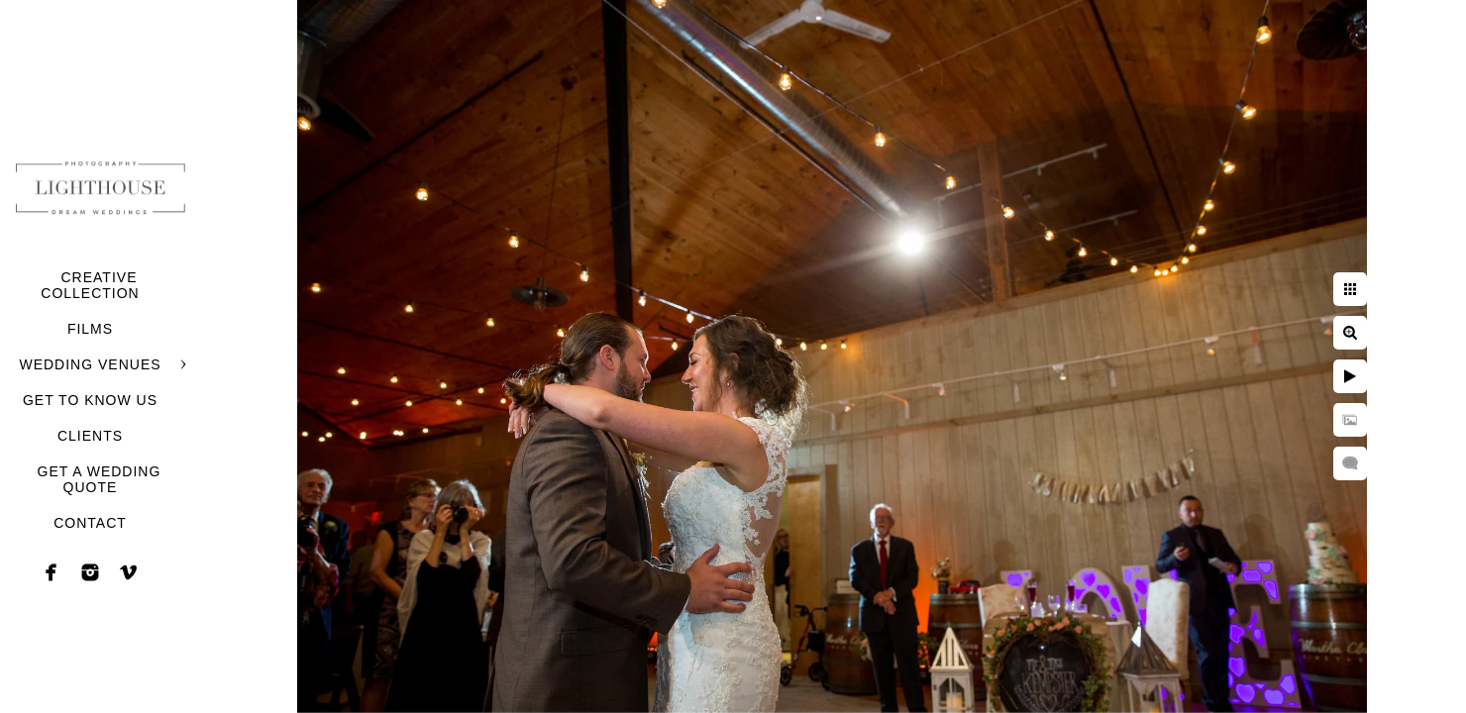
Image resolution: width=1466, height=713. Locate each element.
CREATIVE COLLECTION (90, 285)
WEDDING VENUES (89, 364)
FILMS (90, 329)
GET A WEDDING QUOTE (99, 479)
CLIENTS (90, 436)
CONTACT (90, 523)
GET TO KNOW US (90, 400)
